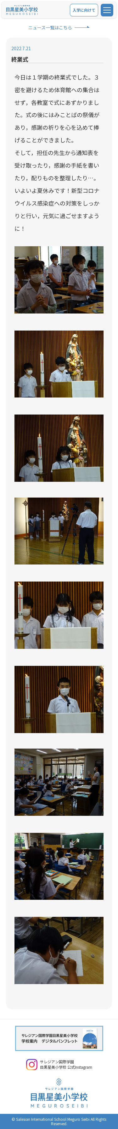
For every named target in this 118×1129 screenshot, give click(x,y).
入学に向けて (84, 10)
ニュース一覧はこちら (50, 27)
